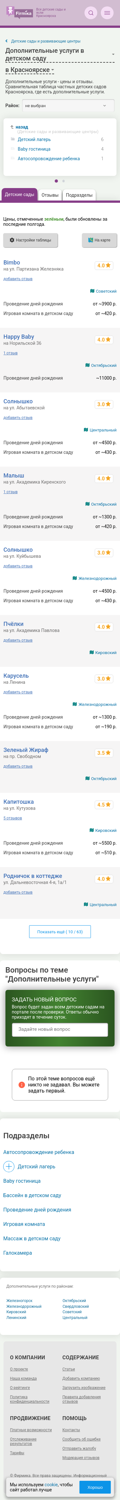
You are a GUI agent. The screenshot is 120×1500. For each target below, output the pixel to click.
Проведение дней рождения (37, 1210)
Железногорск (19, 1301)
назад (57, 129)
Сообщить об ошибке (81, 1439)
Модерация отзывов (81, 1458)
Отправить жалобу (79, 1448)
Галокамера (17, 1253)
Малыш (14, 475)
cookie (51, 1484)
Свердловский (76, 1306)
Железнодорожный (97, 578)
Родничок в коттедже (33, 875)
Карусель (16, 675)
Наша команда (23, 1378)
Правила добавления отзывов (81, 1399)
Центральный (103, 430)
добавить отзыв (18, 279)
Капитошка (19, 801)
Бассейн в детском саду (32, 1195)
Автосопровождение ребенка (49, 158)
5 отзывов (13, 818)
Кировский (106, 652)
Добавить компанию (81, 1378)
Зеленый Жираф (26, 749)
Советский (106, 291)
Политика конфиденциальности (29, 1399)
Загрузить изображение (84, 1388)
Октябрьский (104, 365)
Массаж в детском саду (31, 1239)
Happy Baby (19, 336)
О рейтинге (20, 1388)
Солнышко (18, 401)
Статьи (68, 1369)
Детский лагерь (34, 139)
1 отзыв (11, 353)
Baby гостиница (34, 149)
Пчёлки (14, 623)
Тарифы (17, 1453)
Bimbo (12, 262)
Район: (12, 105)
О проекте (19, 1369)
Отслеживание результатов (23, 1441)
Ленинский (16, 1317)
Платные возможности (31, 1430)
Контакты (71, 1430)
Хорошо (95, 1487)
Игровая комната (24, 1224)
